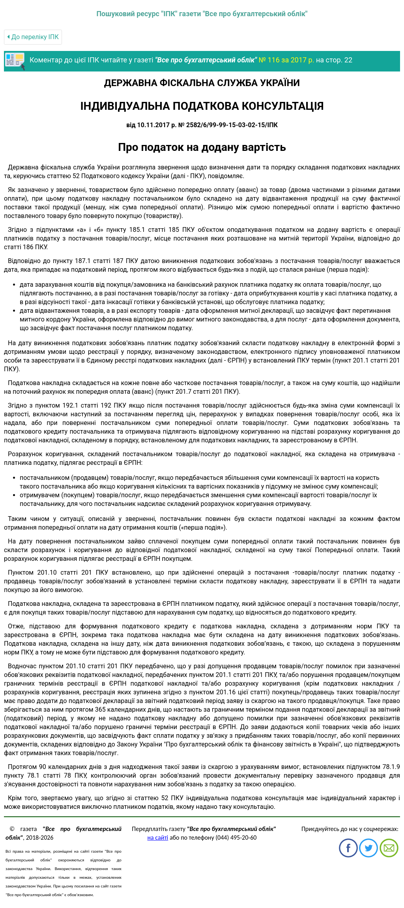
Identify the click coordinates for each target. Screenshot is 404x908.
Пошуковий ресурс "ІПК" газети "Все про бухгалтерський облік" (201, 13)
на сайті (158, 837)
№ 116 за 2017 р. (286, 60)
